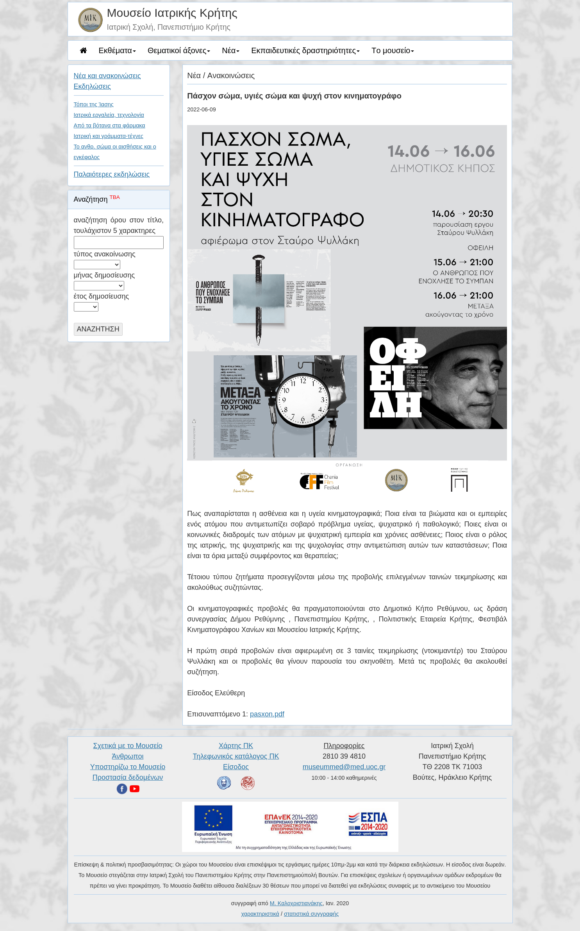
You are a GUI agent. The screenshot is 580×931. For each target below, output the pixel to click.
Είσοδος (236, 767)
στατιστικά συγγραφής (311, 914)
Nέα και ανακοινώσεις (107, 76)
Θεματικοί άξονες (179, 50)
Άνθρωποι (128, 756)
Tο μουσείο (392, 50)
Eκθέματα (117, 50)
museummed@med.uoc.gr (344, 767)
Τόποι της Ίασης (94, 104)
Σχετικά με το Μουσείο (127, 746)
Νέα (230, 50)
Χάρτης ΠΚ (236, 746)
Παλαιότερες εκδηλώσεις (112, 174)
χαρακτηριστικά (260, 914)
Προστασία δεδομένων (128, 777)
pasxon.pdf (267, 714)
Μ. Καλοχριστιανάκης (296, 903)
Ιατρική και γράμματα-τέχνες (109, 136)
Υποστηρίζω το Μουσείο (127, 767)
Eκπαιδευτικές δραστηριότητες (305, 50)
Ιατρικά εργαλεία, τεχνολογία (109, 115)
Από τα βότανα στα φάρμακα (109, 125)
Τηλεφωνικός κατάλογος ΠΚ (236, 756)
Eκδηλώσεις (92, 86)
